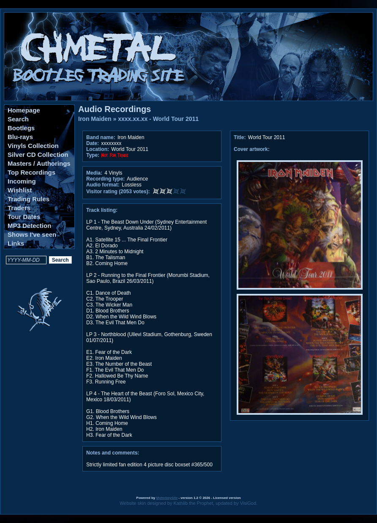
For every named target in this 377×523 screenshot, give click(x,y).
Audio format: (103, 185)
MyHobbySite (167, 498)
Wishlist (20, 190)
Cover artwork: (252, 149)
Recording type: (105, 179)
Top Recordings (31, 172)
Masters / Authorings (39, 163)
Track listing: (101, 210)
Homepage (24, 110)
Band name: (100, 137)
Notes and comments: (112, 453)
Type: (92, 155)
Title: (240, 137)
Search (18, 119)
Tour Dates (24, 216)
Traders (19, 207)
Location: (97, 149)
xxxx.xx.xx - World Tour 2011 (158, 118)
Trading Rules (28, 199)
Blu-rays (20, 136)
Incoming (22, 181)
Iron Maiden (95, 118)
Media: (94, 173)
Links (16, 243)
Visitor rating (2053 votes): (118, 191)
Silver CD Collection (38, 154)
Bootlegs (21, 127)
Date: (92, 143)
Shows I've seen (32, 234)
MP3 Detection (29, 225)
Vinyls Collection (33, 145)
